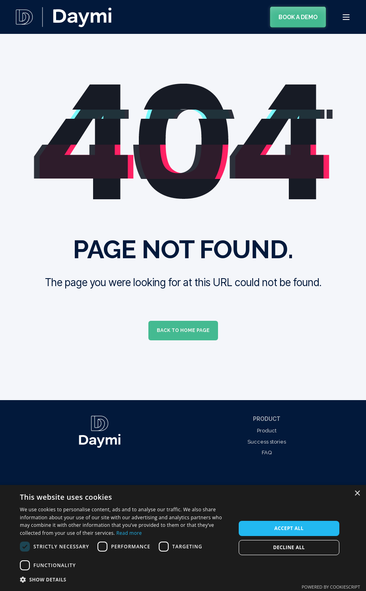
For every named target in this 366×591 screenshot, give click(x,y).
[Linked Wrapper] (99, 432)
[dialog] (183, 538)
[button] (125, 580)
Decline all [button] (289, 547)
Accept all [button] (289, 528)
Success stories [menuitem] (266, 442)
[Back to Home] (63, 21)
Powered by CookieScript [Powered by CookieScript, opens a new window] (331, 587)
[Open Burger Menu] (346, 17)
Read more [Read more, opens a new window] (129, 533)
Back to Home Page (183, 330)
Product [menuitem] (266, 418)
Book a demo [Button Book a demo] (297, 17)
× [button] (357, 494)
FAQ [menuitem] (267, 453)
